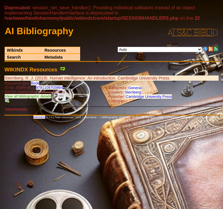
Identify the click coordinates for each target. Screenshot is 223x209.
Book (35, 83)
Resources (55, 50)
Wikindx (15, 50)
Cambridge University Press (149, 96)
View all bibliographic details (28, 96)
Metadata (53, 57)
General (135, 88)
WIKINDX (39, 117)
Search (14, 57)
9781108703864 (49, 87)
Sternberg (133, 92)
